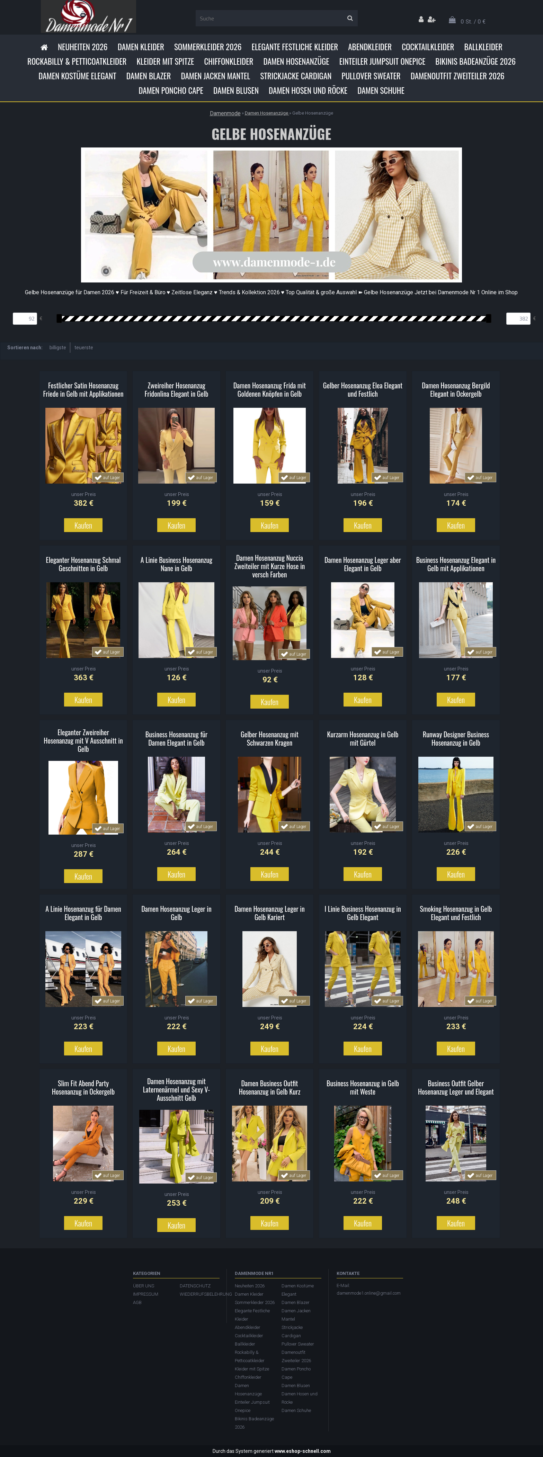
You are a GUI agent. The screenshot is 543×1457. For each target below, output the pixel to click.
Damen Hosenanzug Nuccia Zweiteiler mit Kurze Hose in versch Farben (269, 566)
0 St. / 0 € (473, 21)
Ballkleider (483, 47)
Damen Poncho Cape (171, 90)
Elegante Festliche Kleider (295, 47)
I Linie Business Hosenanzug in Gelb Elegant (362, 913)
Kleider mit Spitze (165, 61)
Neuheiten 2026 (83, 47)
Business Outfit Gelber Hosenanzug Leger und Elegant (456, 1087)
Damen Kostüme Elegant (77, 76)
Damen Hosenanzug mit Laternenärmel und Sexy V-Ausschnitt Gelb (176, 1089)
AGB (137, 1302)
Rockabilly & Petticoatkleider (76, 61)
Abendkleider (370, 47)
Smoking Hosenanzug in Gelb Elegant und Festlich (456, 913)
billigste (58, 347)
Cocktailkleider (428, 47)
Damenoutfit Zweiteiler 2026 (458, 76)
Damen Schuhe (380, 90)
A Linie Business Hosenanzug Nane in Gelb (176, 564)
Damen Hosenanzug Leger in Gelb (176, 913)
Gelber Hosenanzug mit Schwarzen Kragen (270, 738)
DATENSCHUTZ (195, 1285)
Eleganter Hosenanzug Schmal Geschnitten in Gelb (83, 564)
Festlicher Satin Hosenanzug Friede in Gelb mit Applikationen (83, 389)
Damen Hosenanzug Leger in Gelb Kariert (269, 913)
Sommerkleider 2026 (208, 47)
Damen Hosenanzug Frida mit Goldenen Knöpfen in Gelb (269, 389)
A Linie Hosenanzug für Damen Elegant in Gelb (83, 913)
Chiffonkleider (228, 61)
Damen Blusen (236, 90)
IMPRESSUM (145, 1294)
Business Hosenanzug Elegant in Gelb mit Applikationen (456, 564)
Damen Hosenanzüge (296, 61)
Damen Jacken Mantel (215, 76)
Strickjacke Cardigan (295, 76)
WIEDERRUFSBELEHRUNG (200, 1294)
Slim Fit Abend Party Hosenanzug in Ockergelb (83, 1087)
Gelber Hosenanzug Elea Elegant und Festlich (363, 389)
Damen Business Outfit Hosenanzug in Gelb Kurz (270, 1087)
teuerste (83, 347)
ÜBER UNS (143, 1285)
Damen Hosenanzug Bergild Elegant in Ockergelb (456, 389)
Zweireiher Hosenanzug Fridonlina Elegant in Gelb (176, 389)
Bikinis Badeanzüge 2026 (475, 61)
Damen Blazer (148, 76)
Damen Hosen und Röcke (308, 90)
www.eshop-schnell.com (303, 1451)
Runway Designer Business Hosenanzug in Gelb (456, 738)
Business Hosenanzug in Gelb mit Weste (363, 1087)
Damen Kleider (141, 47)
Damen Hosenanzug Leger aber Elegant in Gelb (362, 564)
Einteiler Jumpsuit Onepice (382, 61)
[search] (350, 18)
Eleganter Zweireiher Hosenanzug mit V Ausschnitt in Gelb (83, 740)
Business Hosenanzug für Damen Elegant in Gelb (176, 738)
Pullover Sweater (370, 76)
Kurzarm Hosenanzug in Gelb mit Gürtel (363, 738)
